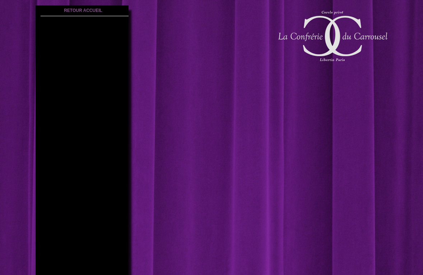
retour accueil (83, 10)
